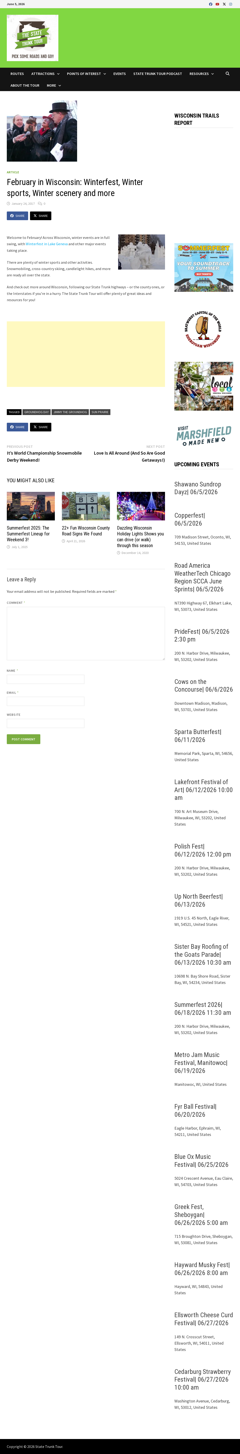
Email (13, 692)
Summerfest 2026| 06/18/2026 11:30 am (202, 1008)
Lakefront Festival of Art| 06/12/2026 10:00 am (203, 789)
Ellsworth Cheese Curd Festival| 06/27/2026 (203, 1319)
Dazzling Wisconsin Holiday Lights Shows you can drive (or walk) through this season (140, 536)
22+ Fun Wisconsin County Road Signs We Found (86, 531)
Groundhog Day (36, 412)
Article (13, 172)
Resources (199, 73)
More (51, 85)
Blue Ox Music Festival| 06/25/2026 (201, 1160)
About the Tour (25, 85)
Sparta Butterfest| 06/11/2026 (197, 736)
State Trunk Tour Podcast (157, 73)
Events (119, 73)
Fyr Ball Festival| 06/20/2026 (195, 1110)
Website (14, 714)
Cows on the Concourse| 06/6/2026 (203, 686)
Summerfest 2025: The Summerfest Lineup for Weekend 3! (28, 533)
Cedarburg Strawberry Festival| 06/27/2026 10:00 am (202, 1379)
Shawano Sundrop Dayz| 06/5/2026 (197, 488)
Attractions (43, 73)
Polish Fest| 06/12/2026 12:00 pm (202, 850)
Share (17, 216)
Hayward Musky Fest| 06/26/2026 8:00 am (202, 1269)
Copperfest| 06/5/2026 (189, 519)
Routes (17, 73)
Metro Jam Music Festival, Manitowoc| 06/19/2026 (201, 1062)
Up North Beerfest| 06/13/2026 (198, 900)
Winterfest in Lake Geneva (47, 243)
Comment (16, 603)
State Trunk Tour (48, 1446)
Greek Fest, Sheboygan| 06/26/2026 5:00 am (201, 1214)
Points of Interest (84, 73)
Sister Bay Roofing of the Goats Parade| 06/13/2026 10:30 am (202, 954)
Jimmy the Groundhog (70, 412)
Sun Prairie (100, 412)
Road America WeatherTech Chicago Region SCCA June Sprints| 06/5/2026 (202, 577)
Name (12, 670)
